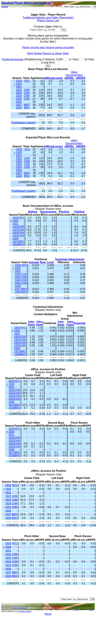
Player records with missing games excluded (48, 47)
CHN (27, 89)
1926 (19, 101)
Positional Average (12, 59)
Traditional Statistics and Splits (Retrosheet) (48, 17)
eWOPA (80, 146)
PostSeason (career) (23, 122)
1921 (19, 87)
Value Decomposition (74, 73)
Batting (32, 211)
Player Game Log (48, 20)
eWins (48, 146)
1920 (19, 84)
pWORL (69, 78)
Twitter (91, 610)
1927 (19, 104)
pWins (48, 78)
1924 (19, 95)
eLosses (57, 146)
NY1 (27, 81)
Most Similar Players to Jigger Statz (48, 53)
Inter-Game (31, 323)
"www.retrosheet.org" (19, 608)
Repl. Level (47, 262)
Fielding (79, 211)
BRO (27, 104)
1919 (19, 81)
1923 (19, 92)
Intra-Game (39, 323)
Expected (79, 323)
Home (4, 6)
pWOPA (80, 78)
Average (34, 262)
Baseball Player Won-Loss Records (26, 3)
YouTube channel (24, 611)
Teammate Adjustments (69, 259)
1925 (19, 98)
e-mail (76, 610)
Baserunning (48, 211)
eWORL (69, 146)
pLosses (57, 78)
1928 (19, 107)
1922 (19, 89)
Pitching (64, 211)
